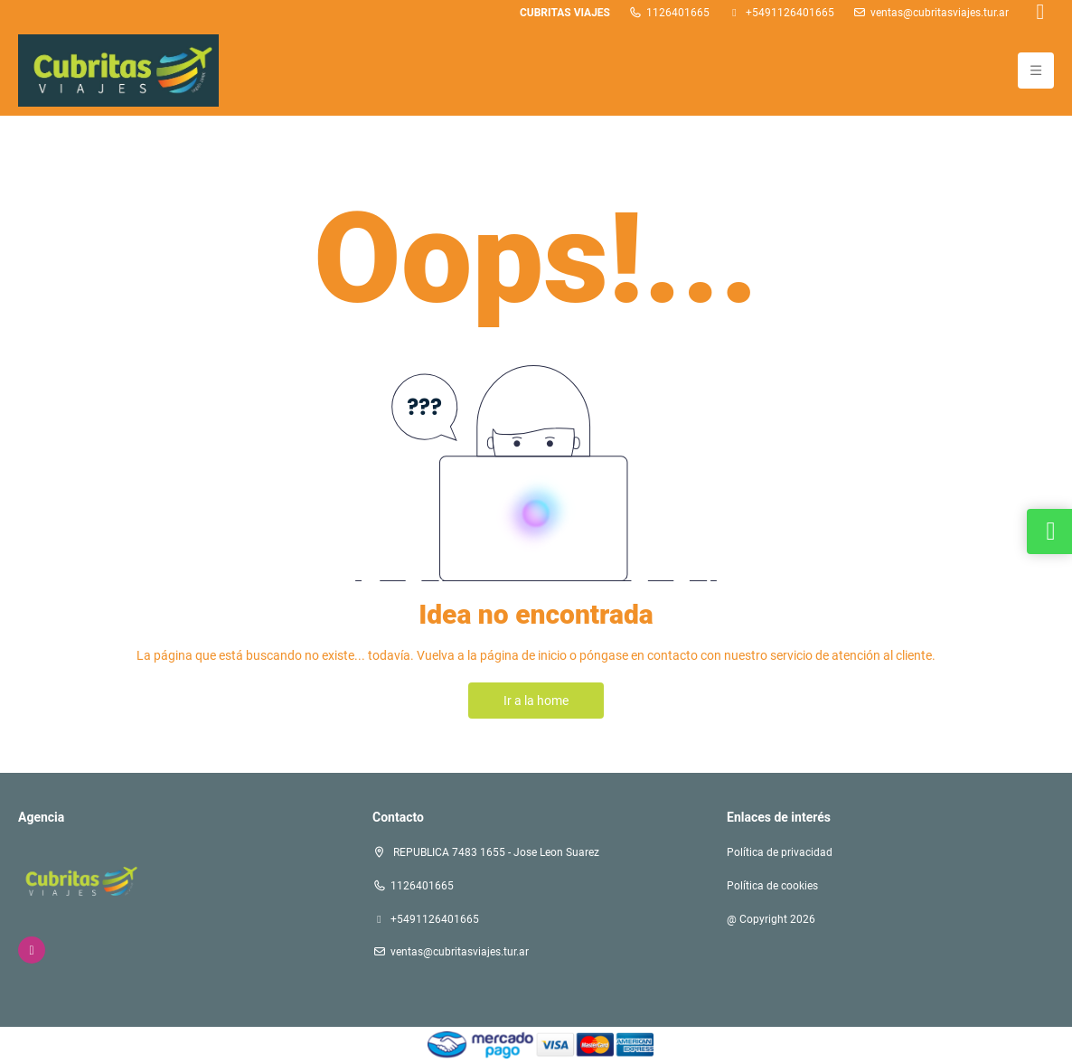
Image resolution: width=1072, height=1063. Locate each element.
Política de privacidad (779, 852)
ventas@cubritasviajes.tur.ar (939, 12)
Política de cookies (772, 886)
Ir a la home (536, 700)
